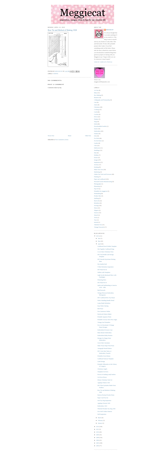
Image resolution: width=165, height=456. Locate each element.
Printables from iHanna (103, 356)
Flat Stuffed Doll (102, 264)
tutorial (96, 222)
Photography (97, 184)
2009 (97, 435)
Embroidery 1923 (102, 406)
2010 (97, 432)
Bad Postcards (101, 290)
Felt (95, 136)
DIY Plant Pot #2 (102, 269)
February (100, 420)
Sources (96, 212)
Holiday (96, 155)
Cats (95, 102)
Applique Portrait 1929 (103, 403)
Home (69, 135)
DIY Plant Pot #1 (102, 282)
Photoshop (97, 186)
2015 (97, 236)
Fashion (96, 133)
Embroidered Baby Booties (104, 335)
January (100, 423)
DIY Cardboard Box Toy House (106, 297)
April (99, 244)
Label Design (101, 361)
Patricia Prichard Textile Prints (105, 395)
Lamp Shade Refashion (103, 303)
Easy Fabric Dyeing (102, 306)
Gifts (95, 145)
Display (96, 119)
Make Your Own (98, 169)
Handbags (97, 150)
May (99, 241)
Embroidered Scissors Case (104, 330)
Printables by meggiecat (100, 191)
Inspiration (97, 162)
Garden (96, 143)
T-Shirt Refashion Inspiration (105, 267)
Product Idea (97, 196)
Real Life (96, 201)
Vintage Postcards (99, 227)
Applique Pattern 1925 (103, 382)
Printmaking (97, 193)
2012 (97, 429)
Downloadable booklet (100, 126)
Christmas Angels (102, 369)
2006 (97, 440)
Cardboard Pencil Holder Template (106, 246)
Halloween (97, 148)
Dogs (95, 121)
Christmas (97, 107)
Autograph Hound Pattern (104, 348)
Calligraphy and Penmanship (102, 100)
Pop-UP (96, 189)
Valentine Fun (98, 224)
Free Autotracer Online (103, 311)
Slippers (96, 210)
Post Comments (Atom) (61, 139)
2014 (97, 426)
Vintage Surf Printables (103, 322)
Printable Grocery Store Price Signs (107, 319)
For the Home (98, 141)
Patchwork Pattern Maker (104, 314)
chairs (95, 105)
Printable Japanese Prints (104, 317)
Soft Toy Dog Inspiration (104, 400)
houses (96, 157)
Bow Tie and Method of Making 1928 (62, 30)
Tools (95, 217)
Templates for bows (102, 371)
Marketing (97, 172)
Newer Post (51, 135)
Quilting (96, 198)
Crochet (96, 114)
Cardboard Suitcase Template (105, 359)
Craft (95, 112)
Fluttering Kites (101, 280)
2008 (97, 437)
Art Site (96, 90)
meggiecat (110, 29)
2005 (97, 443)
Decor (95, 116)
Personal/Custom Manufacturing (103, 181)
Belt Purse (100, 308)
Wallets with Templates (103, 272)
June (99, 238)
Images (96, 160)
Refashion (97, 203)
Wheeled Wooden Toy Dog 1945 (106, 408)
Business (96, 97)
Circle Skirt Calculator (103, 343)
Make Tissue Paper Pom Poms (105, 345)
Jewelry (96, 164)
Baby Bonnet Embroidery (104, 332)
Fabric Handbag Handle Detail (105, 300)
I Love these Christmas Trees (105, 252)
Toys (95, 220)
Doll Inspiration (101, 414)
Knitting (96, 167)
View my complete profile (103, 62)
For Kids (96, 138)
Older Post (88, 135)
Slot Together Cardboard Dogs (105, 249)
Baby (95, 93)
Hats (95, 153)
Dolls (95, 124)
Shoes (95, 208)
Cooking (96, 109)
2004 (97, 446)
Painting (96, 176)
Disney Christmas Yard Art (104, 380)
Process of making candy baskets (106, 374)
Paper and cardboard (99, 179)
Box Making (97, 95)
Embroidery (97, 131)
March (100, 417)
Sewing (55, 73)
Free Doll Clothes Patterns (104, 411)
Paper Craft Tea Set (102, 398)
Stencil (96, 215)
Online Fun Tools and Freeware (102, 174)
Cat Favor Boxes (102, 377)
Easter (95, 129)
